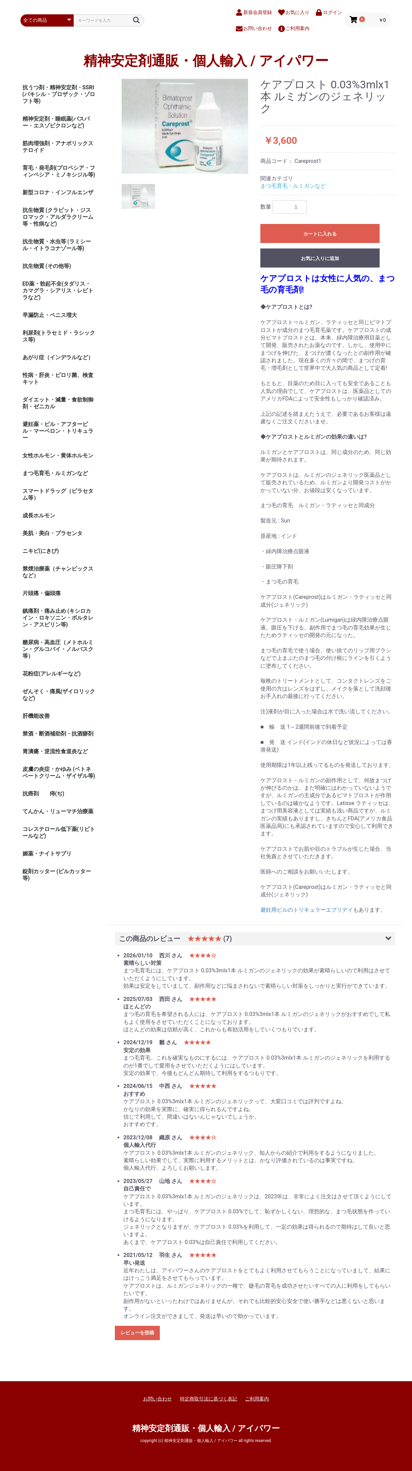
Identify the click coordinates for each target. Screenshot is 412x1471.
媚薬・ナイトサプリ (47, 853)
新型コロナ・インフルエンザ (57, 192)
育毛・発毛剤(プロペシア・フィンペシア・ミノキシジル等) (58, 171)
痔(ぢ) (57, 793)
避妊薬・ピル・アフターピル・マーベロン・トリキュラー (57, 431)
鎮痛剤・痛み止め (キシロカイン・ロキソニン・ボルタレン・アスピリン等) (57, 618)
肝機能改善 (36, 716)
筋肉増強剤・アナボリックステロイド (57, 146)
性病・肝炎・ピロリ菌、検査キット (57, 378)
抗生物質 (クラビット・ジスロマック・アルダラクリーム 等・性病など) (57, 217)
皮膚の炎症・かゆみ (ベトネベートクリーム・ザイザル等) (58, 772)
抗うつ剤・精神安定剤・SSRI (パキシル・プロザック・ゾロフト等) (58, 94)
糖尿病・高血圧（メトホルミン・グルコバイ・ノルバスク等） (57, 649)
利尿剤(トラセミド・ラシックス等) (58, 336)
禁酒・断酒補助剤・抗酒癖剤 (57, 733)
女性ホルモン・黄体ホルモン (57, 455)
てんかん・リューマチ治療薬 (57, 811)
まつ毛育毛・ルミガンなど (55, 473)
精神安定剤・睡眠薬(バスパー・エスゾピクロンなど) (56, 122)
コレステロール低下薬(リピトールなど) (58, 832)
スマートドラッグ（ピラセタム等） (57, 494)
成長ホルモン (38, 515)
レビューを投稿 (137, 1332)
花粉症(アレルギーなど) (51, 673)
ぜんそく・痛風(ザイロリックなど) (58, 694)
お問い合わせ (157, 1398)
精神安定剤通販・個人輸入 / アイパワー (206, 61)
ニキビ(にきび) (40, 551)
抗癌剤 (30, 793)
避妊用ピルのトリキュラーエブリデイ (306, 910)
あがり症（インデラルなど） (57, 357)
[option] (185, 126)
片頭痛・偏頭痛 (41, 593)
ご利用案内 (257, 1398)
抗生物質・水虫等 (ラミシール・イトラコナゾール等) (56, 245)
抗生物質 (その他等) (46, 266)
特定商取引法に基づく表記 (208, 1398)
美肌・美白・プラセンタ (52, 533)
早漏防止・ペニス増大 (49, 315)
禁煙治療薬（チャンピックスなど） (57, 572)
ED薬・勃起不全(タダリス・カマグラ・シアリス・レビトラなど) (57, 290)
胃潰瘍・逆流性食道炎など (55, 751)
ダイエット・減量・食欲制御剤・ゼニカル (57, 403)
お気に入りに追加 (320, 258)
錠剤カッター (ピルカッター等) (56, 874)
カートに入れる (320, 234)
